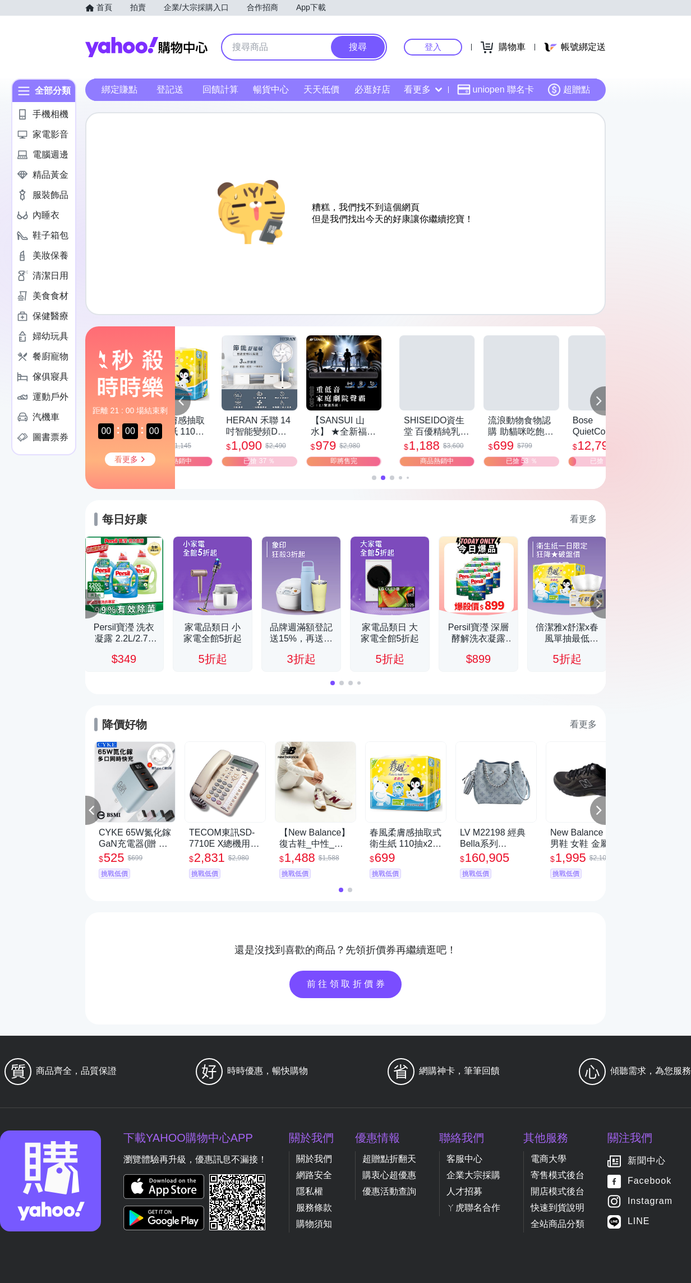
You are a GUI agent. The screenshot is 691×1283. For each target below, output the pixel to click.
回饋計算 (220, 89)
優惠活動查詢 (389, 1191)
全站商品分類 (557, 1224)
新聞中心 (647, 1161)
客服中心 (464, 1159)
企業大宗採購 (473, 1175)
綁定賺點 (119, 89)
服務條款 (314, 1207)
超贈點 (568, 89)
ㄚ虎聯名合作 (473, 1207)
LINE (639, 1221)
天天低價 (321, 89)
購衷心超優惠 (389, 1175)
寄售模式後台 (557, 1175)
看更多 (423, 89)
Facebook (649, 1181)
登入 (433, 47)
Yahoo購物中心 (146, 47)
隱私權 (309, 1191)
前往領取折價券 (347, 984)
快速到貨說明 (557, 1207)
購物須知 (314, 1224)
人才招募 (464, 1191)
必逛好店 (372, 89)
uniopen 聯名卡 (495, 89)
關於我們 (314, 1159)
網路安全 (314, 1175)
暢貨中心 (271, 89)
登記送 (169, 89)
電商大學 (548, 1159)
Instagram (650, 1201)
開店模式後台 (557, 1191)
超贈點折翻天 (389, 1159)
